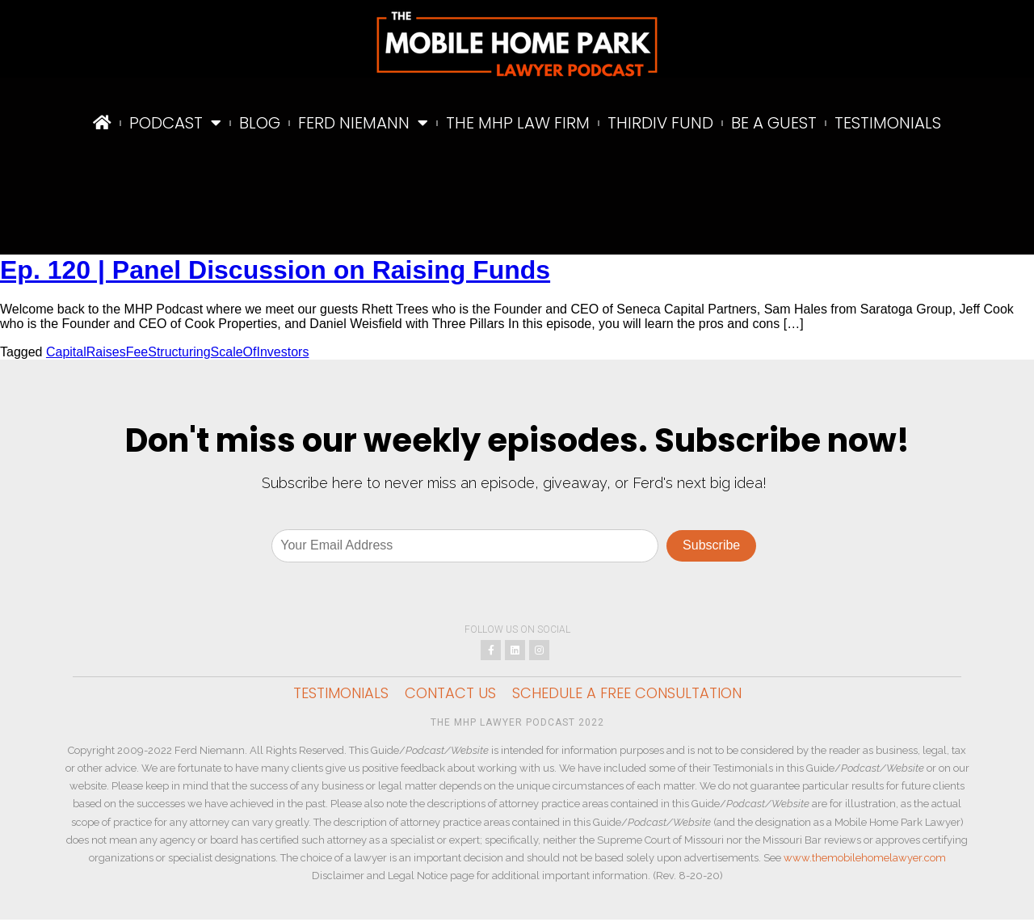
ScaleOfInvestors (260, 352)
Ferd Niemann (363, 123)
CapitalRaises (86, 352)
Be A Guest (774, 123)
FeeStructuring (168, 352)
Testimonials (887, 123)
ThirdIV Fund (660, 123)
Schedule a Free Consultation (627, 696)
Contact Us (450, 696)
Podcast (175, 123)
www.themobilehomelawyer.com (865, 860)
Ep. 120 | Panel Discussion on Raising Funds (275, 269)
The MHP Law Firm (518, 123)
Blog (259, 123)
